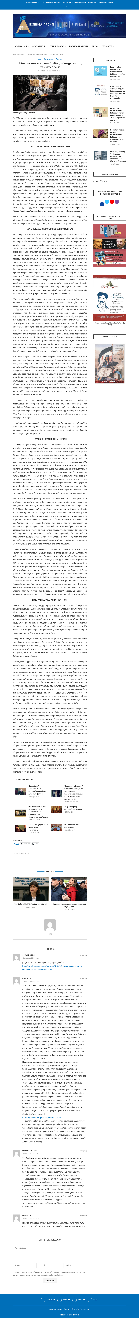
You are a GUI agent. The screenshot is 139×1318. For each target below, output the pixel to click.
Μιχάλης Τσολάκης (29, 1150)
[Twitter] (63, 1300)
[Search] (125, 46)
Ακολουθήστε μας (101, 181)
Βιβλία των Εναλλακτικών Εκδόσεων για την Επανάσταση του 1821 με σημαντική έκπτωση (117, 114)
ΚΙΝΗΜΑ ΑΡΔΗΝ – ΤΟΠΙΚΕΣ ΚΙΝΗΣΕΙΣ (74, 3)
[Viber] (93, 1300)
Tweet (16, 844)
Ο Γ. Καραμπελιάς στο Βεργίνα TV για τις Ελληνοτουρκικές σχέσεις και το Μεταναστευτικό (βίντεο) (38, 812)
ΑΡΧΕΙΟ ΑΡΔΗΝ (21, 46)
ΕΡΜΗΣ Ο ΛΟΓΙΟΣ (57, 46)
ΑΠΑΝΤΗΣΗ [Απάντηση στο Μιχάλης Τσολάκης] (83, 1151)
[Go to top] (69, 1315)
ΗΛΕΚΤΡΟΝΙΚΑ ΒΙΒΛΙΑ (78, 46)
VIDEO (94, 46)
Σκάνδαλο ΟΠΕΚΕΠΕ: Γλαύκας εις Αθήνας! (31, 904)
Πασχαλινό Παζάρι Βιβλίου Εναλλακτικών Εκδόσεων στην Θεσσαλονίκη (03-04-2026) (117, 136)
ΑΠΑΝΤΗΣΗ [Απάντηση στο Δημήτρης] (83, 978)
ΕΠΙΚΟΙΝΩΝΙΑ (92, 3)
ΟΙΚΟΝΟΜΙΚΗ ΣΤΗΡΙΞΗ (106, 3)
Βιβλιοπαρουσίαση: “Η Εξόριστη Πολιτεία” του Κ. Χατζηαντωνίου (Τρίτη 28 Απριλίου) (118, 156)
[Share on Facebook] (47, 863)
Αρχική (15, 54)
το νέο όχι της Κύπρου (22, 853)
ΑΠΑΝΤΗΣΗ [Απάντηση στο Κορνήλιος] (83, 1216)
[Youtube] (79, 1300)
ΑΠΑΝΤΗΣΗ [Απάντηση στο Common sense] (83, 955)
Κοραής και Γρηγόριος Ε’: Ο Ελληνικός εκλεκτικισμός (38, 827)
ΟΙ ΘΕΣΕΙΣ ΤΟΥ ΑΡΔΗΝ (33, 3)
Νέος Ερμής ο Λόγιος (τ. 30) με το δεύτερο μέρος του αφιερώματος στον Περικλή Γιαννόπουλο (117, 92)
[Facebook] (66, 6)
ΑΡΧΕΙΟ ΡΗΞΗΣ (38, 46)
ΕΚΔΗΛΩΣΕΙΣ (107, 46)
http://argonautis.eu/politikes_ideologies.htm (41, 1117)
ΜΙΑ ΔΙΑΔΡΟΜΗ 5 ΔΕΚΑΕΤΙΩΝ (51, 3)
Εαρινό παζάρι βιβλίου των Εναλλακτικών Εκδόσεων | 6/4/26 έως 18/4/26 (117, 71)
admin (43, 71)
